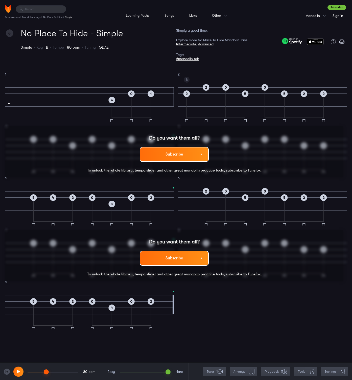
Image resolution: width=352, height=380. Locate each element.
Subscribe (337, 7)
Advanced (206, 44)
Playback (276, 371)
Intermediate (186, 44)
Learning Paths (137, 15)
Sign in (338, 16)
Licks (193, 15)
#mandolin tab (187, 59)
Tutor (215, 371)
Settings (334, 371)
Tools (306, 371)
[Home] (8, 9)
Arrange (243, 371)
